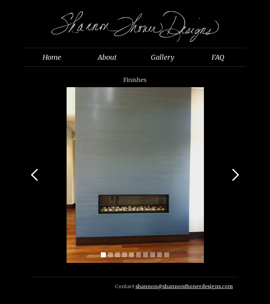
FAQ (218, 57)
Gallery (162, 57)
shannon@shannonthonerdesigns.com (184, 286)
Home (52, 57)
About (107, 57)
